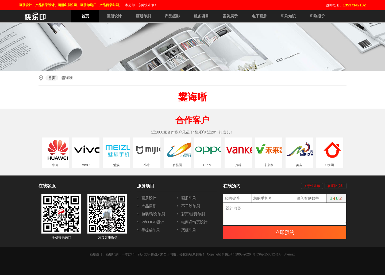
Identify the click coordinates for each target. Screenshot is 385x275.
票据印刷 (188, 230)
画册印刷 (143, 16)
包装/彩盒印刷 (153, 214)
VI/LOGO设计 (152, 222)
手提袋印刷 (150, 230)
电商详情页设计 (194, 222)
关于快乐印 (312, 186)
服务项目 (201, 16)
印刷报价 (317, 16)
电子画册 (259, 16)
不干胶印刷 (190, 206)
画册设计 (114, 16)
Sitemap (289, 254)
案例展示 (230, 16)
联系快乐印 (336, 186)
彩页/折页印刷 (193, 214)
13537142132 (354, 5)
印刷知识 (288, 16)
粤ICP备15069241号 (267, 254)
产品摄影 (172, 16)
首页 (85, 16)
